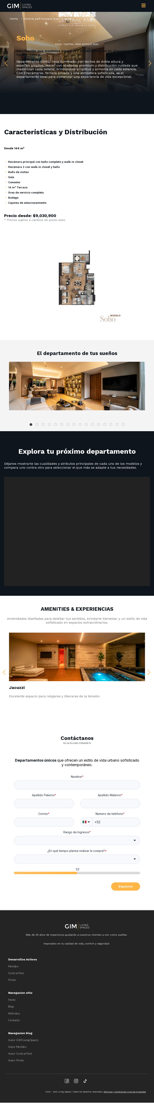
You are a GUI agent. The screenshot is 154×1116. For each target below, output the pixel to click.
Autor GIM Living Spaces (23, 1040)
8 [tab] (74, 424)
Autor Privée (16, 1060)
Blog (11, 1006)
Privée (12, 979)
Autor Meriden (17, 1046)
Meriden (13, 966)
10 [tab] (86, 424)
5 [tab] (56, 424)
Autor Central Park (20, 1053)
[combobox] (77, 840)
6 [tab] (62, 424)
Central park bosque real (41, 18)
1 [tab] (31, 424)
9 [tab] (80, 424)
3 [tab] (43, 424)
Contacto (14, 1020)
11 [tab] (92, 424)
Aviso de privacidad (136, 1092)
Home (14, 18)
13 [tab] (105, 424)
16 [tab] (123, 424)
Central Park (16, 973)
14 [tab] (111, 424)
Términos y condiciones (115, 1092)
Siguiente (126, 886)
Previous (5, 62)
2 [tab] (37, 424)
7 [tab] (68, 424)
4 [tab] (49, 424)
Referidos (14, 1013)
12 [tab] (99, 424)
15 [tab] (117, 424)
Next (149, 62)
